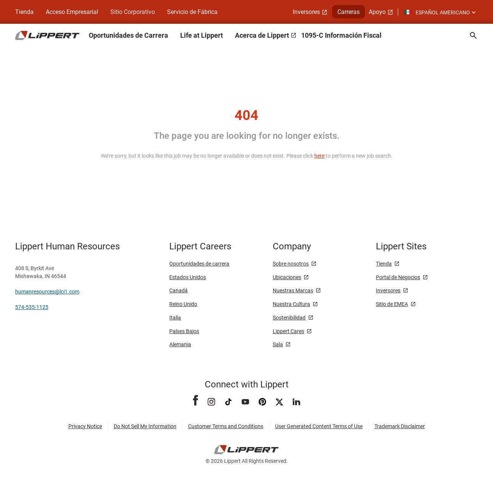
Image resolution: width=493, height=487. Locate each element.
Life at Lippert (201, 35)
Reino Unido (183, 304)
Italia (175, 318)
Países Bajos (184, 331)
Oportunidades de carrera (199, 264)
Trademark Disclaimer (399, 426)
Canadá (178, 290)
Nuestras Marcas (293, 290)
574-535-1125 (31, 307)
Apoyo (377, 11)
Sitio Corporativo (132, 11)
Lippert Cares (288, 331)
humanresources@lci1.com (47, 292)
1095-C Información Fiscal (341, 35)
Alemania (180, 344)
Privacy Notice (85, 426)
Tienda (24, 11)
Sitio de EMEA (392, 304)
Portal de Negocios (398, 277)
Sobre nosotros (291, 264)
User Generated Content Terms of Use (319, 426)
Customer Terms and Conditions (225, 426)
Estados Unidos (187, 277)
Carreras (348, 11)
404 (246, 115)
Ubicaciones (287, 277)
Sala (278, 344)
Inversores (306, 11)
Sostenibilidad (289, 318)
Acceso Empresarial (72, 11)
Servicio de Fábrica (192, 11)
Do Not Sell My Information (145, 426)
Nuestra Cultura (291, 304)
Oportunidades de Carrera (128, 35)
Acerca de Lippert (262, 35)
